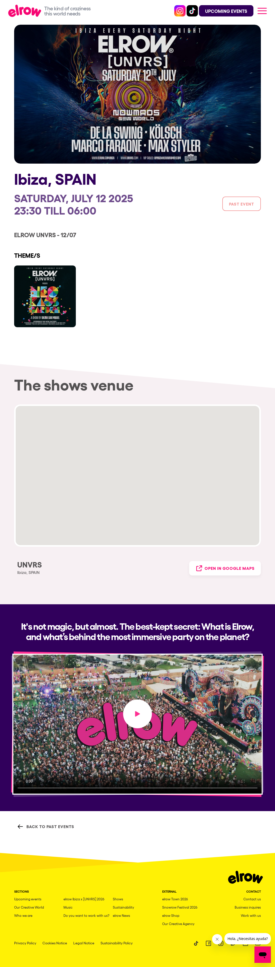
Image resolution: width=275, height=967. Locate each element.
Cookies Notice (54, 943)
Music (67, 907)
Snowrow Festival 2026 (179, 907)
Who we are (23, 915)
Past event (241, 203)
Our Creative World (29, 907)
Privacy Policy (25, 943)
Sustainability (123, 907)
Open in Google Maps (225, 568)
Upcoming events (27, 899)
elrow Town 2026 (175, 899)
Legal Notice (83, 943)
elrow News (121, 915)
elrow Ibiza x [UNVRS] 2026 (83, 899)
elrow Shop (170, 915)
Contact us (252, 899)
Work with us (251, 915)
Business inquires (248, 907)
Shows (118, 899)
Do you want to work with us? (86, 915)
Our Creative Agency (178, 924)
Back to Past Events (45, 826)
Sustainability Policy (116, 943)
